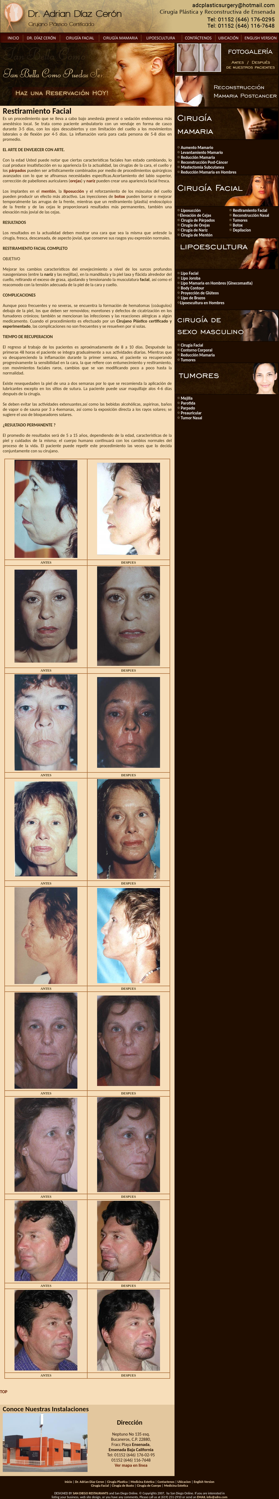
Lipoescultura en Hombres (202, 302)
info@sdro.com (217, 1497)
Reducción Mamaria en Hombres (208, 172)
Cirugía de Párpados (197, 220)
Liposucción (190, 210)
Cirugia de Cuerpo (149, 1486)
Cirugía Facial (192, 345)
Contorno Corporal (196, 350)
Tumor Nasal (191, 417)
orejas (75, 180)
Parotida (187, 403)
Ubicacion (184, 1482)
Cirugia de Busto (123, 1486)
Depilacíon (241, 230)
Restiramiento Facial (249, 210)
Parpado (188, 408)
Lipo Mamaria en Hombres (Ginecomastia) (216, 283)
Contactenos (166, 1482)
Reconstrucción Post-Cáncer (204, 162)
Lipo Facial (189, 273)
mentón (48, 191)
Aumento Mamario (197, 147)
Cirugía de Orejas (195, 225)
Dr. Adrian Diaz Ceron (90, 1482)
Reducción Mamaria (197, 157)
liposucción (73, 191)
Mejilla (187, 398)
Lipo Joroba (190, 278)
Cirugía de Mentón (196, 235)
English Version (204, 1482)
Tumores (240, 220)
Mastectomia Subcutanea (202, 167)
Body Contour (192, 288)
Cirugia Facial (100, 1486)
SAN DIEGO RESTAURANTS (90, 1493)
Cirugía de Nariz (194, 230)
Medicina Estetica (142, 1482)
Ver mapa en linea (131, 1465)
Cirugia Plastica (117, 1482)
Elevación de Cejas (195, 215)
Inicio (68, 1482)
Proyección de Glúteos (199, 293)
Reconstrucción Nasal (250, 215)
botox (120, 196)
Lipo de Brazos (192, 297)
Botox (238, 225)
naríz (90, 180)
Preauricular (191, 413)
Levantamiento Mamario (201, 152)
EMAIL (201, 1497)
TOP (3, 1391)
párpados (17, 170)
